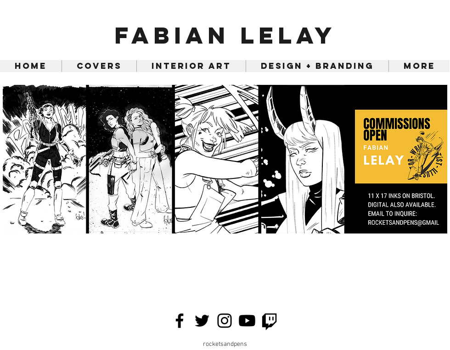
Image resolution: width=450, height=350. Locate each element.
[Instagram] (224, 320)
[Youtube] (247, 320)
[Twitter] (202, 320)
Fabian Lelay (225, 35)
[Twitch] (269, 320)
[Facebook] (179, 320)
